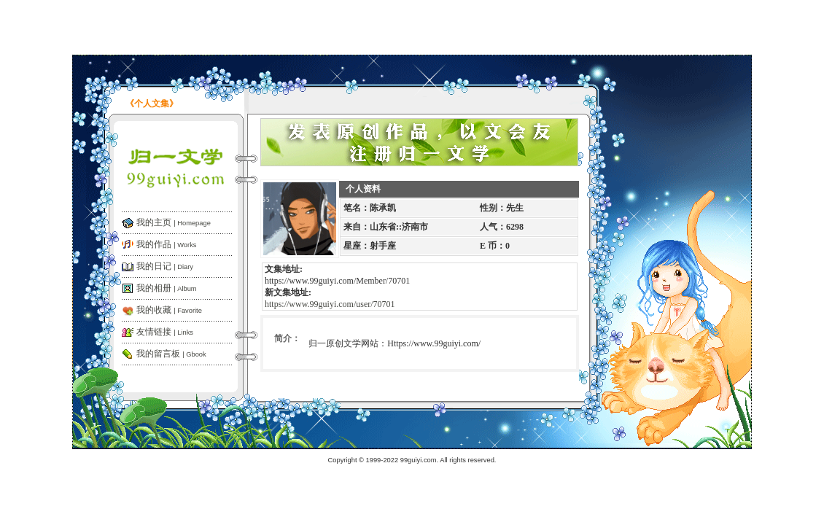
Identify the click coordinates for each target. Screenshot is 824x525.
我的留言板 (171, 354)
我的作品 (166, 244)
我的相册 (166, 288)
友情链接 (164, 332)
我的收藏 (169, 310)
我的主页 (173, 222)
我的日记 (164, 266)
